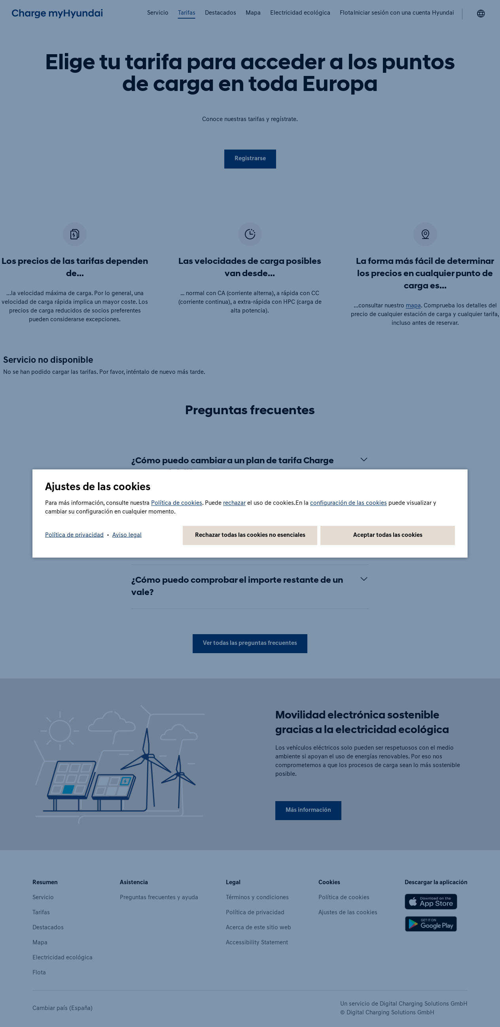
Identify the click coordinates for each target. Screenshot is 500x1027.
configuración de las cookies (348, 503)
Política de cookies (176, 503)
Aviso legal (127, 535)
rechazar (234, 503)
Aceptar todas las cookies (387, 535)
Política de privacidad (74, 535)
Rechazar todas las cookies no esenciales (250, 535)
